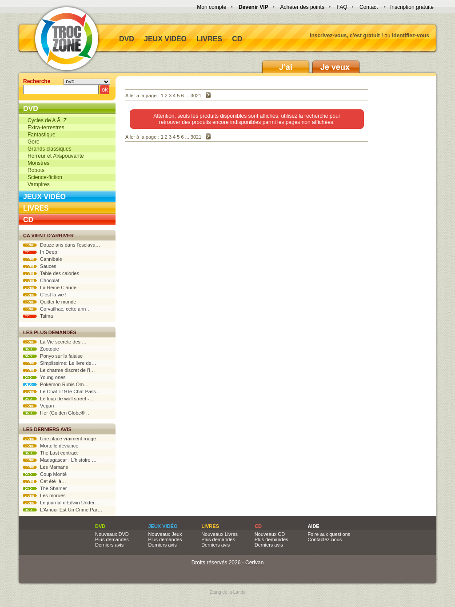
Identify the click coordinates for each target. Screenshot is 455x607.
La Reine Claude (49, 287)
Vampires (39, 184)
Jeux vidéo (165, 39)
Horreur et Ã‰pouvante (56, 156)
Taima (38, 316)
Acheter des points (302, 7)
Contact (368, 7)
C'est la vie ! (45, 294)
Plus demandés (112, 539)
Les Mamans (45, 467)
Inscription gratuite (412, 7)
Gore (34, 142)
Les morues (44, 495)
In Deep (40, 252)
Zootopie (41, 348)
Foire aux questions (328, 534)
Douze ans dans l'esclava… (61, 245)
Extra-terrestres (46, 127)
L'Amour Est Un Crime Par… (62, 509)
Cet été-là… (44, 481)
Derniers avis (109, 544)
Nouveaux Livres (219, 534)
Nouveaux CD (270, 534)
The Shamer (45, 488)
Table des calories (51, 273)
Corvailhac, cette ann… (57, 308)
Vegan (38, 405)
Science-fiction (45, 177)
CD (237, 39)
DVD (126, 39)
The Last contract (50, 452)
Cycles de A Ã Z (47, 120)
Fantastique (42, 135)
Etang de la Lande (227, 592)
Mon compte (211, 7)
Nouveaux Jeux (165, 534)
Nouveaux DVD (112, 534)
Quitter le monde (49, 301)
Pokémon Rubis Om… (56, 384)
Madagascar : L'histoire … (60, 460)
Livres (209, 39)
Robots (36, 170)
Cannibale (42, 259)
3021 (196, 95)
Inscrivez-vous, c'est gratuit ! (346, 35)
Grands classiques (50, 149)
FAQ (341, 7)
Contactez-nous (324, 539)
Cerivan (254, 562)
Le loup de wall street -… (58, 398)
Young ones (44, 377)
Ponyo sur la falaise (53, 356)
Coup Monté (45, 474)
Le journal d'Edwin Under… (61, 502)
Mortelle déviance (50, 445)
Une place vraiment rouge (59, 438)
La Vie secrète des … (55, 341)
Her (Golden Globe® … (57, 412)
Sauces (39, 266)
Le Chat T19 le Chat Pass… (62, 391)
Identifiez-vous (410, 35)
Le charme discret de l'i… (59, 370)
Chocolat (41, 280)
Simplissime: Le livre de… (59, 363)
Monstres (38, 163)
